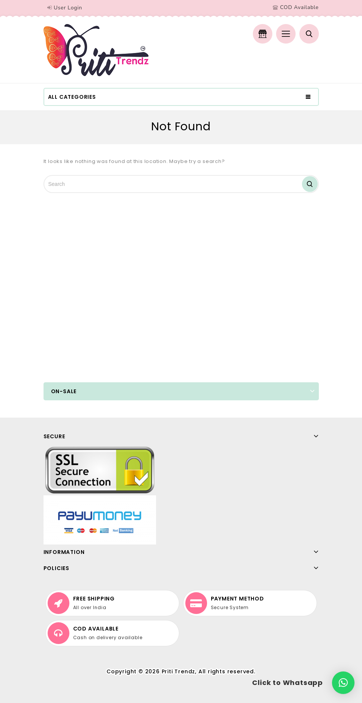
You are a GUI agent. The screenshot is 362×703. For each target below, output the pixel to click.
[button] (343, 682)
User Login (68, 7)
